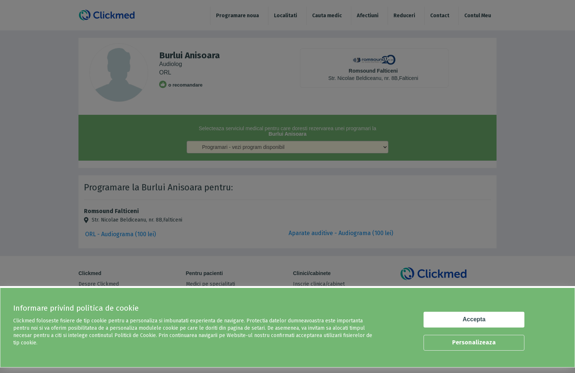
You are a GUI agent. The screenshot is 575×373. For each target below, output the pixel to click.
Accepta (474, 319)
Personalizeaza (474, 342)
